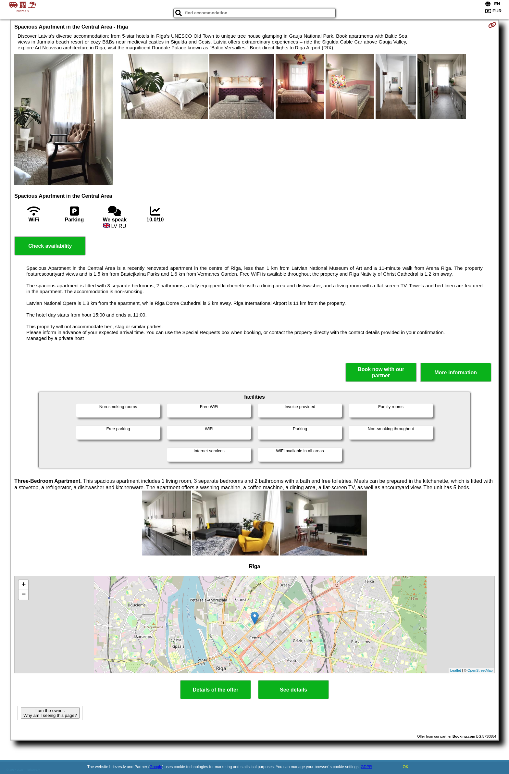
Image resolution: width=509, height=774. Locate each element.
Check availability (50, 246)
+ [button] (23, 585)
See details (293, 690)
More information (455, 372)
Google (156, 767)
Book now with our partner (381, 372)
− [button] (23, 595)
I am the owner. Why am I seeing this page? (50, 713)
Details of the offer (215, 690)
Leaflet (455, 670)
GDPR (366, 767)
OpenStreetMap (480, 670)
